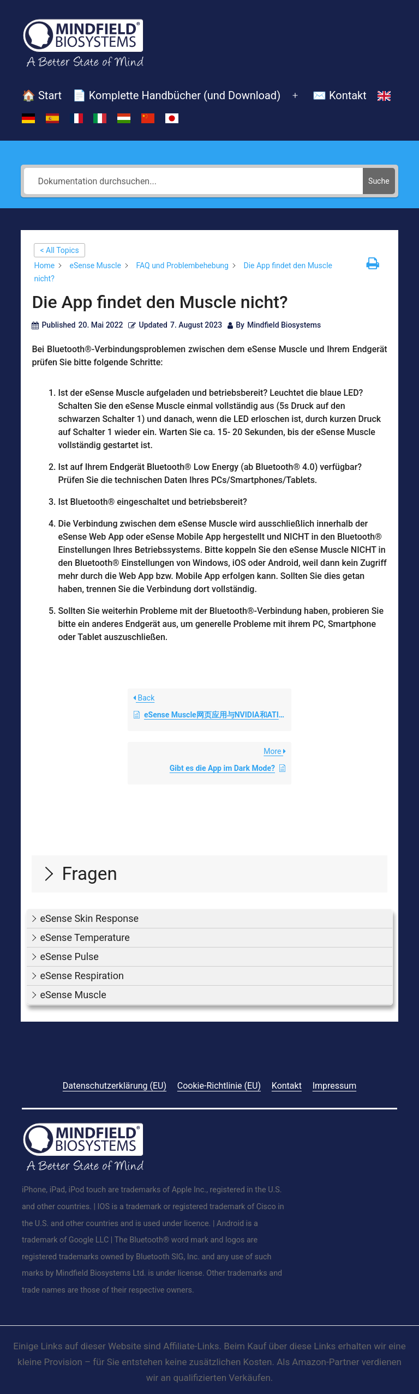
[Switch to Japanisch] (172, 118)
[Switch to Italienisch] (100, 118)
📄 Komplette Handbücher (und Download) (176, 95)
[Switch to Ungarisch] (124, 118)
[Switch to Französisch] (76, 118)
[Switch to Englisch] (384, 96)
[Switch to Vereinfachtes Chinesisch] (148, 118)
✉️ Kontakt (340, 95)
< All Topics (59, 250)
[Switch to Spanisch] (52, 118)
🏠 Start (42, 95)
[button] (209, 918)
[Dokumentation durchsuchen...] (193, 181)
